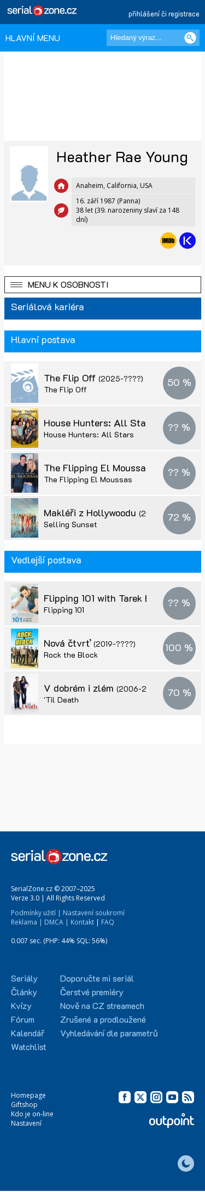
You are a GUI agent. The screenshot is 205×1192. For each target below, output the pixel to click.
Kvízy (21, 1005)
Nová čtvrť (90, 642)
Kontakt (82, 922)
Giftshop (24, 1104)
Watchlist (28, 1046)
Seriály (24, 978)
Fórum (22, 1019)
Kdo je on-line (32, 1114)
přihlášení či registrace (164, 13)
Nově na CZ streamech (102, 1005)
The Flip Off (93, 377)
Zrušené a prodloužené (103, 1019)
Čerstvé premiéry (92, 991)
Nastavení (26, 1123)
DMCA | (56, 922)
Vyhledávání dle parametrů (109, 1033)
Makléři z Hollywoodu (112, 512)
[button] (102, 284)
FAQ (107, 922)
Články (24, 991)
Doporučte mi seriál (97, 978)
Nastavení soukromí (94, 912)
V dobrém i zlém (102, 687)
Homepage (28, 1095)
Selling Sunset (70, 524)
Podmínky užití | (36, 912)
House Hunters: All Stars (123, 422)
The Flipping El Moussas (121, 467)
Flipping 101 (64, 609)
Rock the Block (71, 654)
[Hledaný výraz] (153, 38)
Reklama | (27, 922)
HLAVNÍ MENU (32, 37)
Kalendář (27, 1033)
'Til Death (61, 699)
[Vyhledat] (190, 38)
